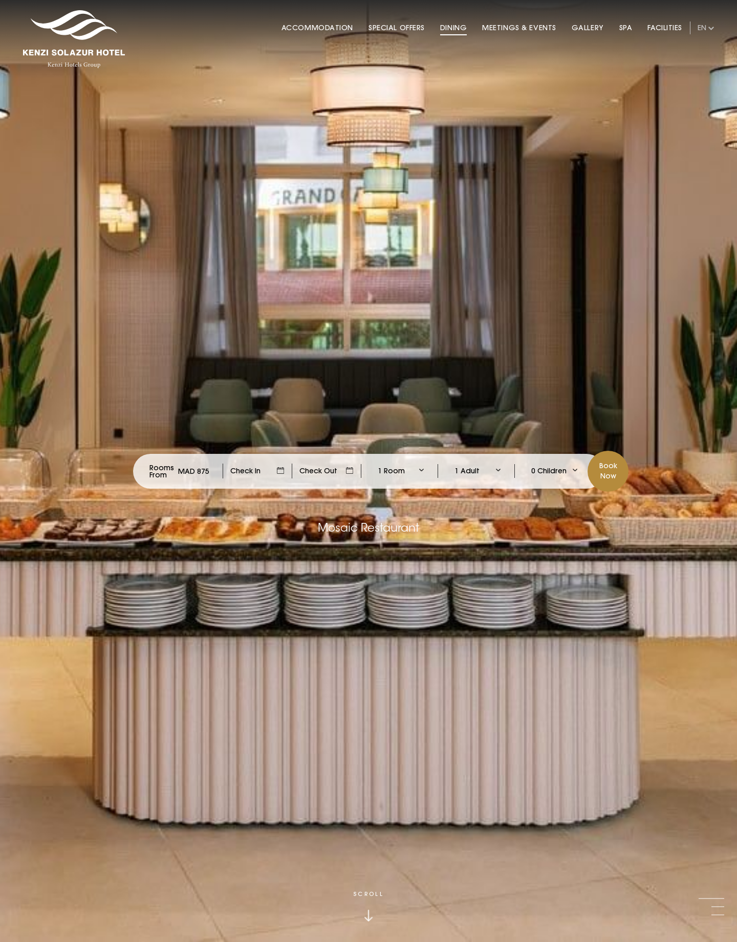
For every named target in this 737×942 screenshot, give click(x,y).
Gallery (588, 27)
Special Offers (396, 27)
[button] (711, 898)
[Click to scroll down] (368, 906)
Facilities (664, 27)
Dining (453, 27)
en (702, 27)
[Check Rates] (193, 471)
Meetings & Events (519, 27)
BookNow (608, 470)
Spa (626, 27)
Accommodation (317, 27)
